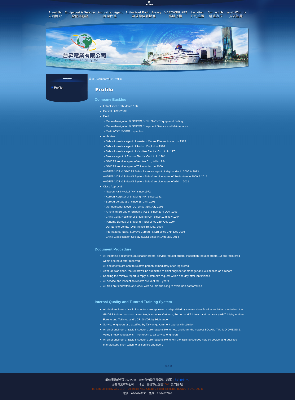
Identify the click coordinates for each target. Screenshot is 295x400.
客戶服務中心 (182, 379)
